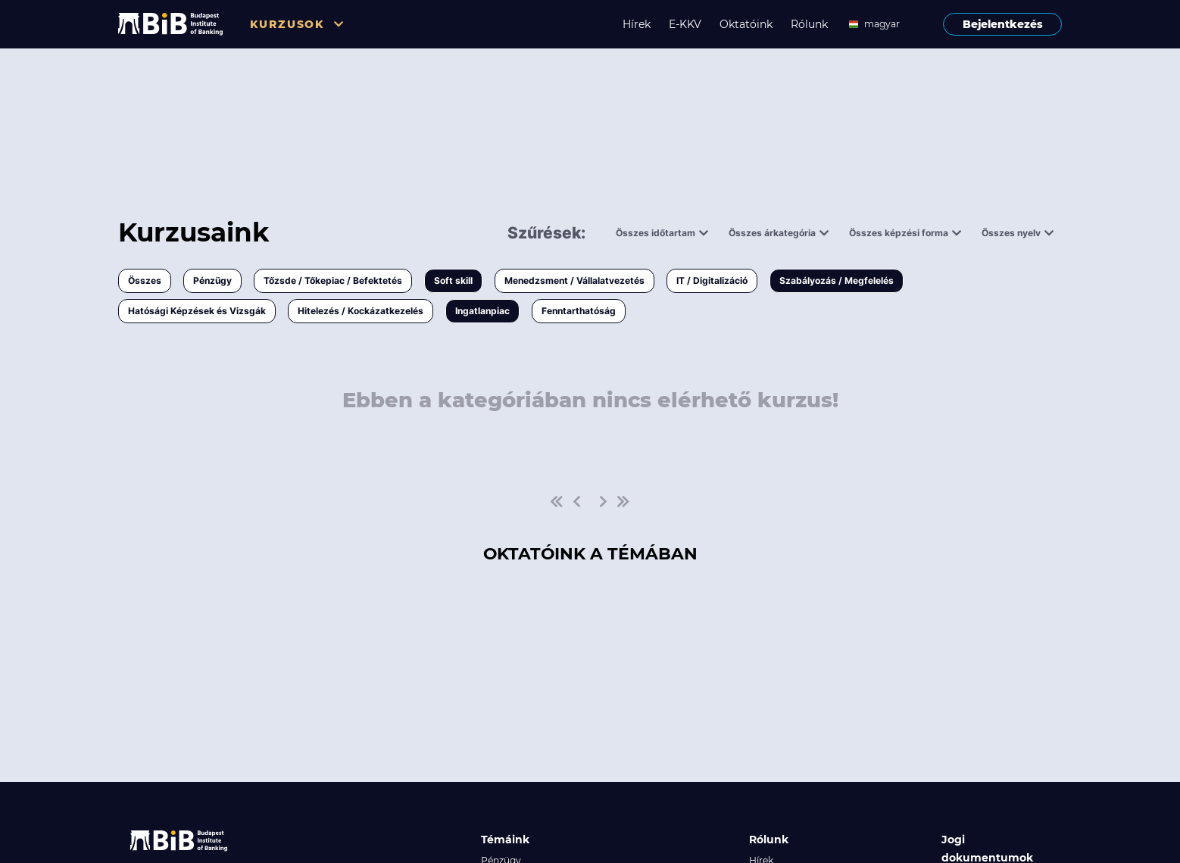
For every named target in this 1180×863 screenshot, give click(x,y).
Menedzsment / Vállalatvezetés (574, 280)
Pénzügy (212, 280)
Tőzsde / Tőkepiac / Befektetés (333, 280)
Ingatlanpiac (482, 310)
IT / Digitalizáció (712, 280)
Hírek (637, 24)
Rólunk (809, 24)
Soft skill (453, 280)
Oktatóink (746, 24)
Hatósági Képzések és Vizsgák (197, 310)
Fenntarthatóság (579, 310)
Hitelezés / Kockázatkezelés (360, 310)
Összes (144, 280)
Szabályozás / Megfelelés (836, 280)
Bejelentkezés (1003, 24)
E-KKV (685, 24)
